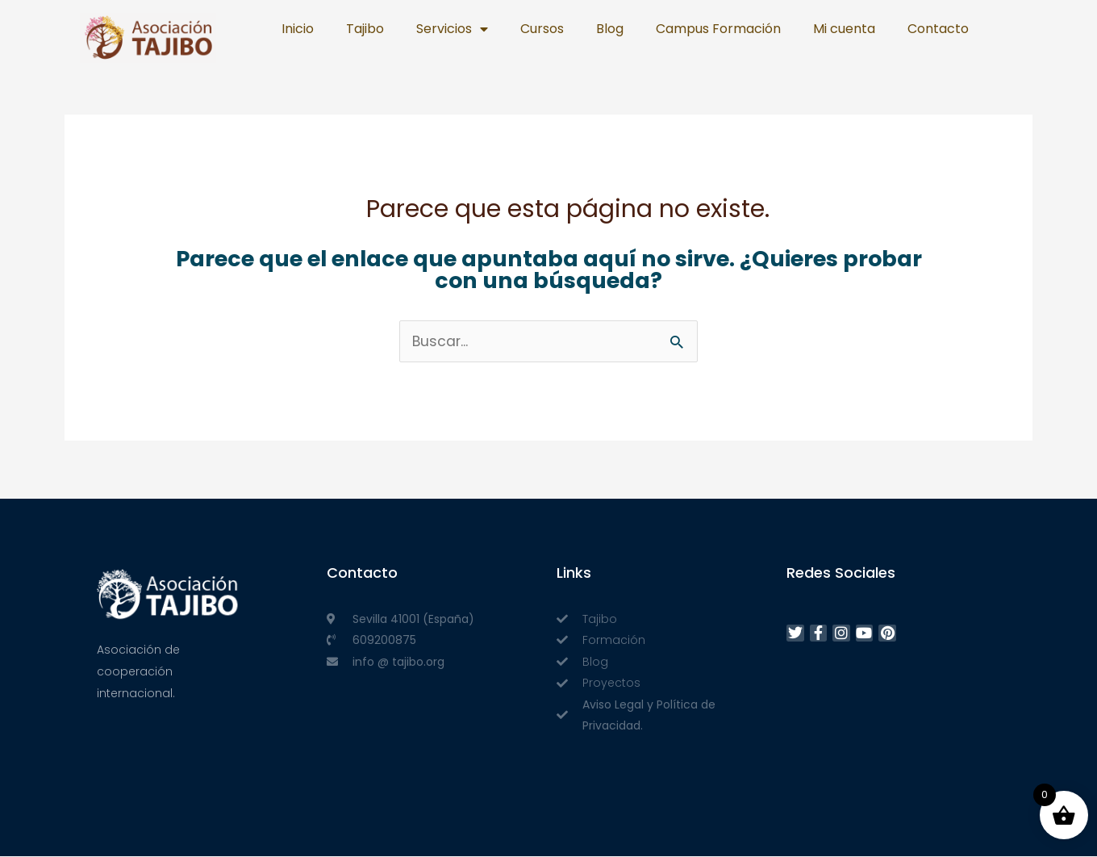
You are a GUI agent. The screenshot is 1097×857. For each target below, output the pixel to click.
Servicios (452, 29)
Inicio (298, 28)
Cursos (542, 28)
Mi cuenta (844, 28)
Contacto (938, 28)
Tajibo (365, 28)
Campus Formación (718, 28)
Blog (610, 28)
